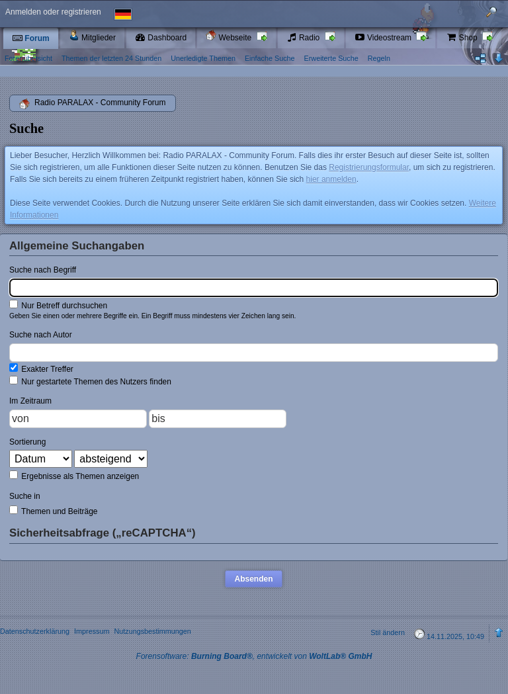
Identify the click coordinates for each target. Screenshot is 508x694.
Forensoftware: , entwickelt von (254, 656)
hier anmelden (331, 179)
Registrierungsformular (369, 167)
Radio (304, 37)
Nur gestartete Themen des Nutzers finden (90, 381)
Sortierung (27, 442)
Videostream (384, 37)
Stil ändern (387, 632)
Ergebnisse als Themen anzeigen (74, 475)
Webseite (229, 36)
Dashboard (161, 37)
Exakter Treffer (41, 368)
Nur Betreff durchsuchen (58, 305)
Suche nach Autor (40, 334)
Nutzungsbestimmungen (152, 631)
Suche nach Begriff (42, 270)
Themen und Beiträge (53, 510)
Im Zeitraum (30, 401)
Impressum (91, 631)
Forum (31, 38)
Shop (463, 37)
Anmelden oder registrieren (53, 12)
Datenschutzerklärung (34, 631)
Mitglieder (92, 36)
